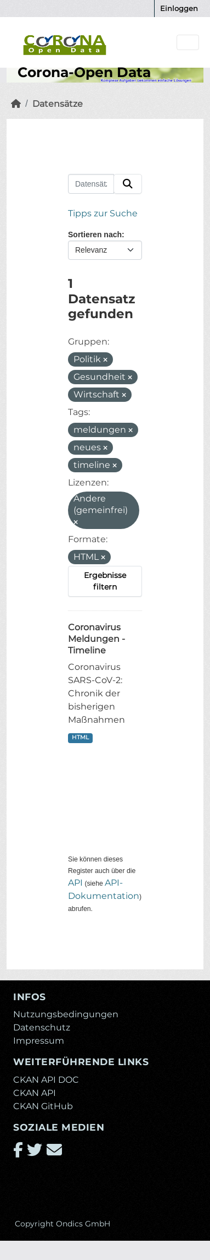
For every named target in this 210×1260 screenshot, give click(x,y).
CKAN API (34, 1093)
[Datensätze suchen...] (91, 184)
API (75, 882)
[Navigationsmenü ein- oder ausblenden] (188, 43)
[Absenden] (127, 184)
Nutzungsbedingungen (65, 1014)
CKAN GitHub (43, 1106)
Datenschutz (41, 1027)
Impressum (38, 1040)
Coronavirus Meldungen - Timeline (96, 639)
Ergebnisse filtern (105, 581)
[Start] (16, 104)
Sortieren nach (95, 234)
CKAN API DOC (46, 1079)
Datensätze (57, 104)
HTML (80, 737)
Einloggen (179, 8)
